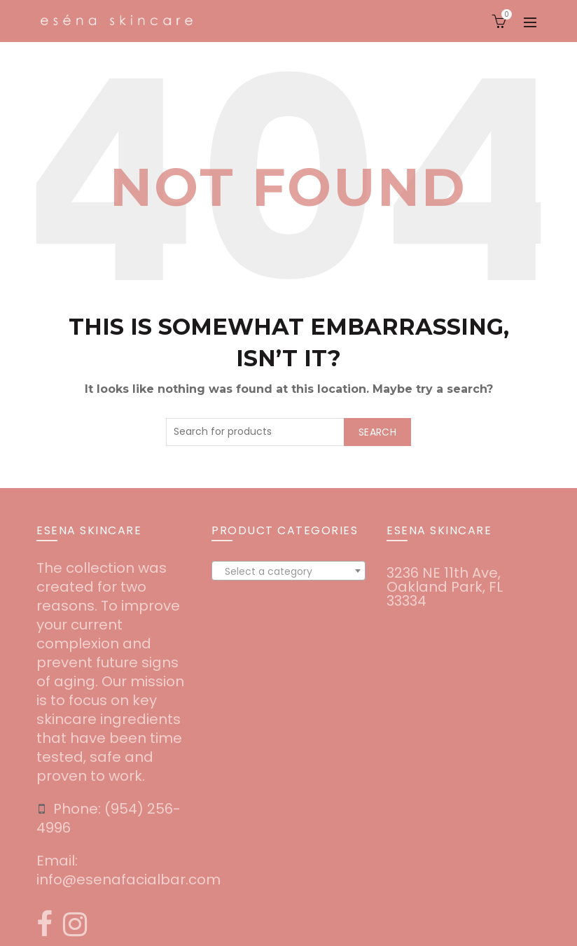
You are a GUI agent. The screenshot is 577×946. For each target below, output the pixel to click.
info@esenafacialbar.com (128, 879)
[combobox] (288, 570)
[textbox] (288, 571)
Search (377, 432)
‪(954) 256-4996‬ (108, 818)
